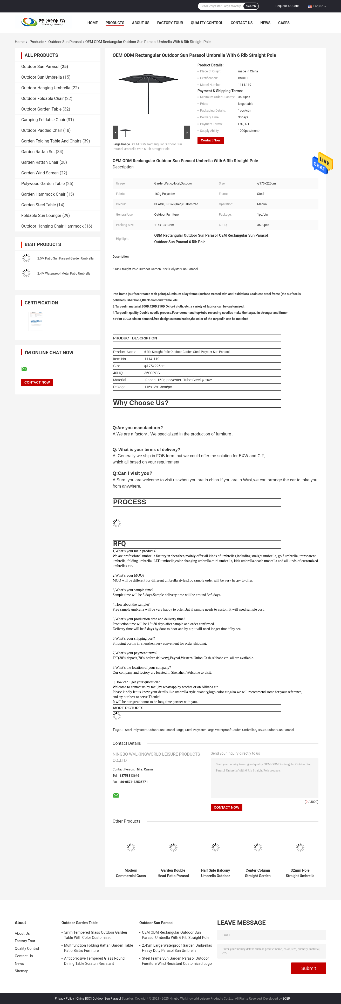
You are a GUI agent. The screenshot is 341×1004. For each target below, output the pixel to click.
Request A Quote (287, 6)
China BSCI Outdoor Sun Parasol (98, 998)
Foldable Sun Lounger (41, 215)
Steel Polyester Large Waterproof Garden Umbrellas (220, 730)
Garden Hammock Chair (43, 194)
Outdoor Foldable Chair (42, 98)
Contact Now (210, 140)
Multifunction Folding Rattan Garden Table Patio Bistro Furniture (98, 948)
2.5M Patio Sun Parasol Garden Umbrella (65, 258)
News (265, 23)
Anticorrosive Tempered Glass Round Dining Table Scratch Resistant (94, 961)
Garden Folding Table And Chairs (51, 141)
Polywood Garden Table (43, 183)
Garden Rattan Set (38, 151)
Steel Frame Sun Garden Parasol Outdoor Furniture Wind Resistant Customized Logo (177, 961)
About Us (140, 23)
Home (92, 23)
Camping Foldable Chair (43, 119)
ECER (286, 998)
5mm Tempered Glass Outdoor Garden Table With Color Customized (95, 935)
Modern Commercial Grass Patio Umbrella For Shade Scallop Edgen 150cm (131, 873)
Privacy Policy (64, 998)
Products (115, 23)
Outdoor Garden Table (41, 109)
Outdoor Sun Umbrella (41, 77)
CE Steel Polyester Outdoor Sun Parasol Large (151, 730)
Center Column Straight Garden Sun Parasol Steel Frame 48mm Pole (258, 873)
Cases (284, 23)
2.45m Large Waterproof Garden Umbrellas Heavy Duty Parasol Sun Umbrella (177, 948)
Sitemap (21, 971)
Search (251, 6)
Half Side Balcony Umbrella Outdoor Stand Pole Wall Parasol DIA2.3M (215, 873)
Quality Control (207, 23)
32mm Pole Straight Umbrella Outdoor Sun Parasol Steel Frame (300, 873)
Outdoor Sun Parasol (64, 42)
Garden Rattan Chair (39, 162)
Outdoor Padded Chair (41, 130)
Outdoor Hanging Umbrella (45, 87)
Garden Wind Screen (40, 172)
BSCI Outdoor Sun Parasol (276, 730)
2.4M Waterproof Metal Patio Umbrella (64, 273)
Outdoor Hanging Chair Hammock (52, 226)
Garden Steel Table (38, 204)
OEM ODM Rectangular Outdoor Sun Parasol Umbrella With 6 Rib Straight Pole (175, 935)
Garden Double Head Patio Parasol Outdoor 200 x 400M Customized (173, 873)
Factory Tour (170, 23)
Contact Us (242, 23)
